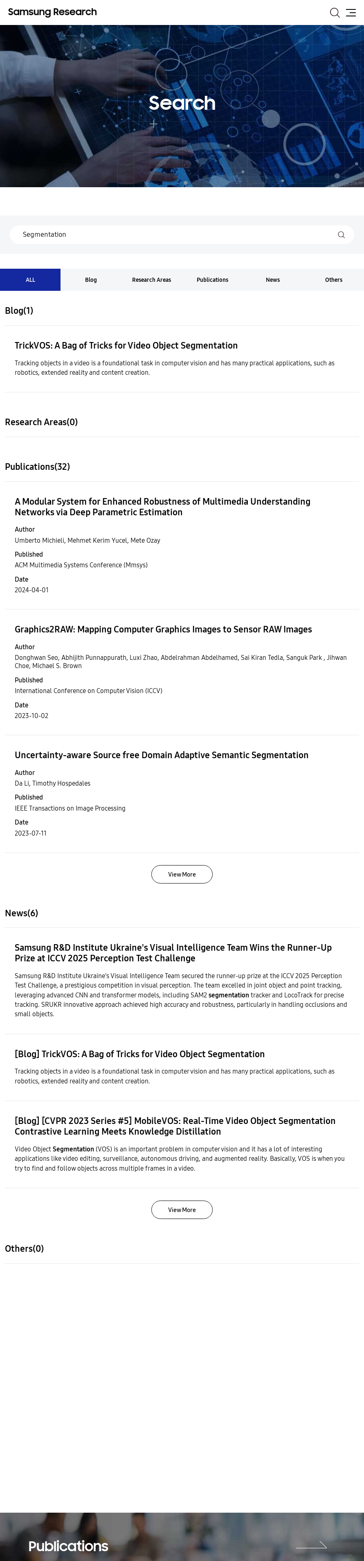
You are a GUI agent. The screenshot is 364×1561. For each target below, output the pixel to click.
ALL (30, 279)
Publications (212, 279)
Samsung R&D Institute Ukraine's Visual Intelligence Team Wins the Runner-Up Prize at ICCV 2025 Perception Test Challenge (173, 953)
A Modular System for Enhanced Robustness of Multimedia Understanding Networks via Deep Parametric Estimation (162, 507)
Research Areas (151, 279)
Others (333, 279)
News (273, 279)
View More (182, 874)
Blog (91, 279)
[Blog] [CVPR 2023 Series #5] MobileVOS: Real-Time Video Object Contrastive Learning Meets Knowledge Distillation (175, 1126)
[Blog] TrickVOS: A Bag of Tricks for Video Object (140, 1054)
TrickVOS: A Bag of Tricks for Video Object (126, 345)
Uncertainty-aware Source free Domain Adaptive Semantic (162, 755)
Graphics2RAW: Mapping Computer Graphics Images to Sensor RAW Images (163, 629)
